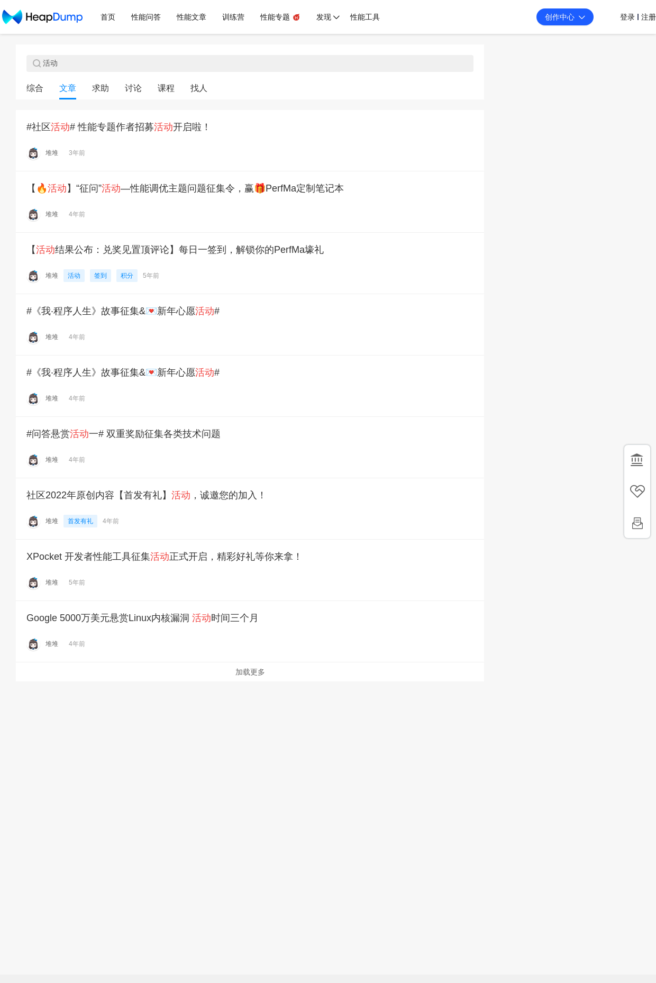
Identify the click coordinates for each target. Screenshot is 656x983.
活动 (74, 275)
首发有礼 (80, 521)
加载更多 (250, 672)
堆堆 (51, 153)
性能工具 (365, 17)
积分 (127, 275)
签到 (100, 275)
